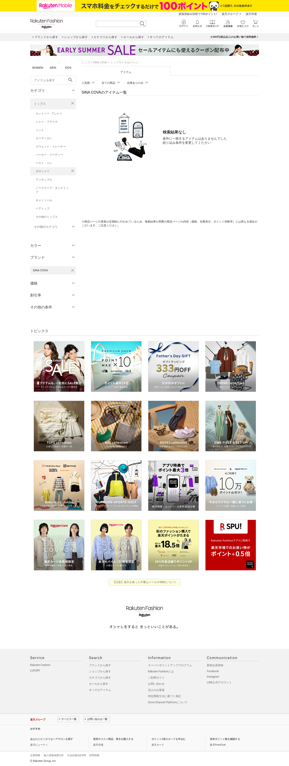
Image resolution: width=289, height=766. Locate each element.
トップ (86, 62)
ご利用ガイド (156, 677)
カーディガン (44, 138)
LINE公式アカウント (219, 682)
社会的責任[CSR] (76, 755)
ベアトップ (42, 208)
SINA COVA (100, 62)
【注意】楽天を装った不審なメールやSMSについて (144, 582)
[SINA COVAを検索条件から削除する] (72, 270)
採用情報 (94, 755)
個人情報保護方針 (54, 755)
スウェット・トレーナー (51, 146)
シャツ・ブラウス (47, 121)
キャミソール (44, 200)
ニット (40, 130)
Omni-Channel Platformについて (168, 702)
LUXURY (35, 670)
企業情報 (35, 755)
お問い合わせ (156, 683)
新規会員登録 (215, 665)
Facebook (213, 671)
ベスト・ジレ (44, 163)
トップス (40, 104)
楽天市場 (251, 14)
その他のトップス (47, 216)
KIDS (68, 67)
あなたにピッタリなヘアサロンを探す (51, 739)
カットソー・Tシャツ (49, 113)
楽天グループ (230, 14)
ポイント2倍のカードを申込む (168, 739)
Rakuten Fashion (40, 665)
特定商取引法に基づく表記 (164, 696)
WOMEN (37, 67)
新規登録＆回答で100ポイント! (198, 14)
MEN (53, 67)
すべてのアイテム (100, 690)
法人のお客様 (156, 690)
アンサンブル (44, 179)
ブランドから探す (100, 665)
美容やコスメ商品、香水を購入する (113, 739)
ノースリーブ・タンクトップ (52, 190)
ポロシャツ (42, 171)
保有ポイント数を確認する (225, 739)
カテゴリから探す (100, 677)
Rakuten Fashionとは (161, 671)
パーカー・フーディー (49, 154)
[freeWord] (53, 80)
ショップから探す (100, 671)
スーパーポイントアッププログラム (170, 665)
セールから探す (98, 683)
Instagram (213, 676)
